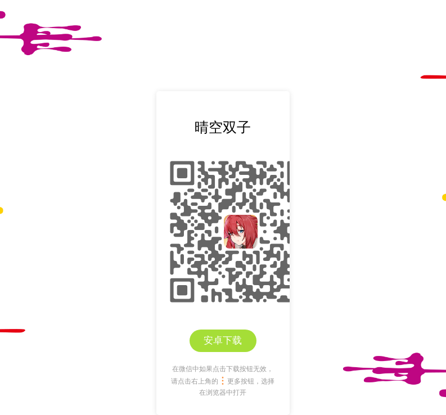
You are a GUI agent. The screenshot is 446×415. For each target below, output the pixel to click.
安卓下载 (223, 340)
